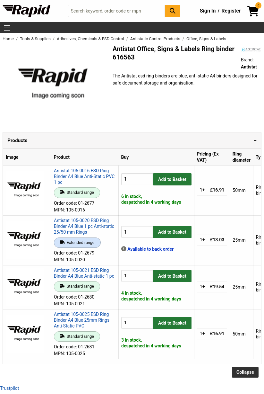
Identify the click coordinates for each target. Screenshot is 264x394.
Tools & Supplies (36, 38)
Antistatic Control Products (155, 38)
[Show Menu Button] (7, 28)
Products (17, 140)
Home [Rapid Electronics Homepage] (9, 38)
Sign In (208, 11)
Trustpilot (9, 388)
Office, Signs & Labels (206, 38)
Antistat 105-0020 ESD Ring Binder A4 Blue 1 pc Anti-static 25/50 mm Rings (84, 226)
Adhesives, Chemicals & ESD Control (91, 38)
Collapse (245, 372)
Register (231, 11)
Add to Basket (172, 179)
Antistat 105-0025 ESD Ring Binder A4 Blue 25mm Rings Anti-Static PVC (81, 320)
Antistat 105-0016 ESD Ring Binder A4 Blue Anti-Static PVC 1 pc (84, 176)
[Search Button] (172, 11)
